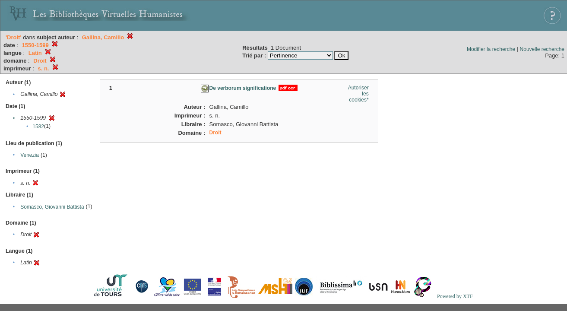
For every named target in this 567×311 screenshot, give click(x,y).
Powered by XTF (455, 296)
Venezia (29, 155)
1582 (38, 127)
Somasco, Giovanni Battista (52, 207)
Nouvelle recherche (542, 49)
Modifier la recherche (491, 49)
